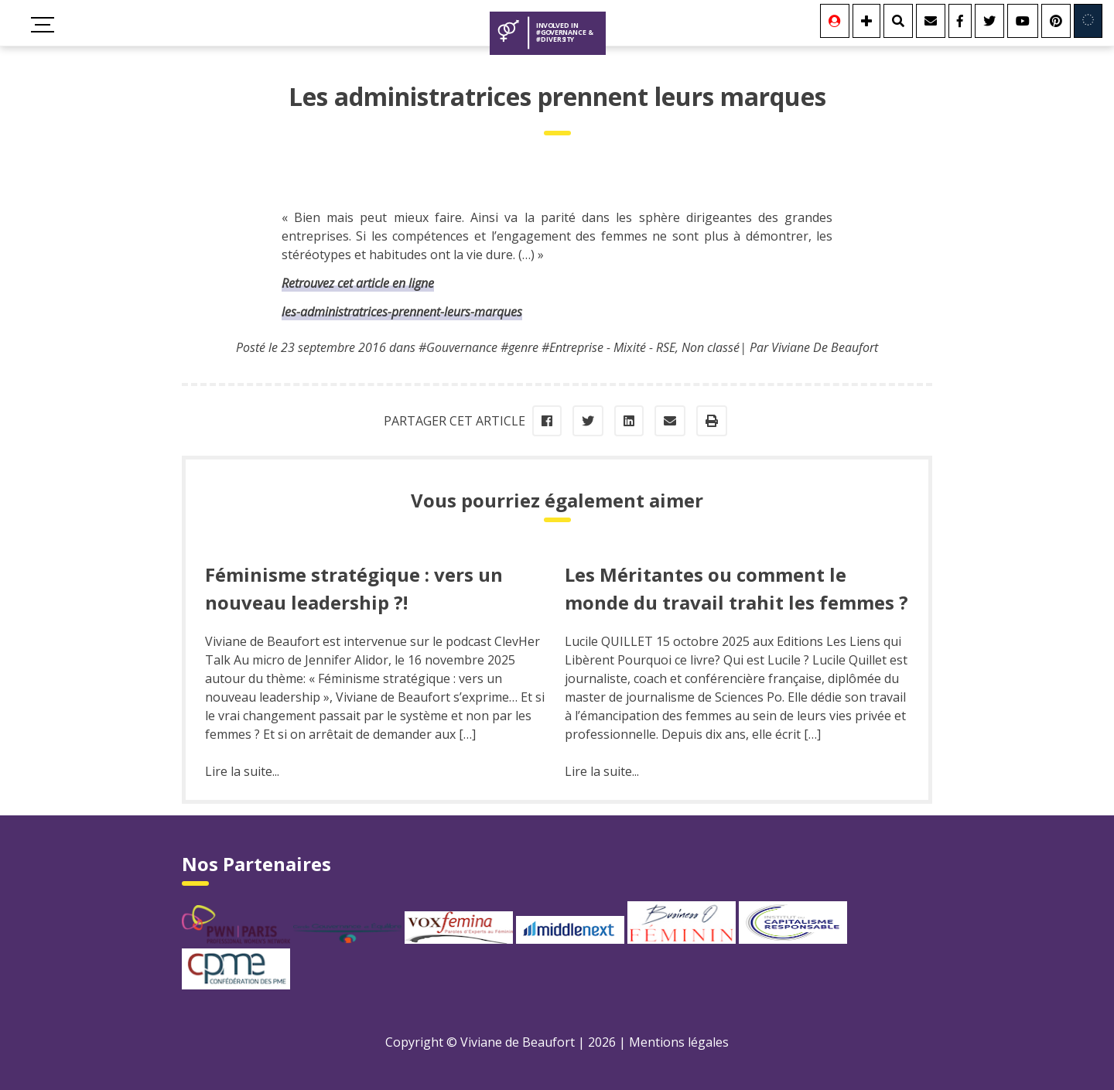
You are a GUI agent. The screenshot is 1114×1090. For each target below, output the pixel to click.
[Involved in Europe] (1088, 21)
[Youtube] (1022, 21)
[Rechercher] (898, 21)
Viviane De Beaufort (824, 347)
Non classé (711, 347)
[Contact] (930, 21)
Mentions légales (679, 1042)
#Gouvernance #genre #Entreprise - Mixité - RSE (547, 347)
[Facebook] (960, 21)
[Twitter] (989, 21)
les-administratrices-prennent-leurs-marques (402, 311)
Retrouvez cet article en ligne (358, 283)
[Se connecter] (834, 21)
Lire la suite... (242, 771)
